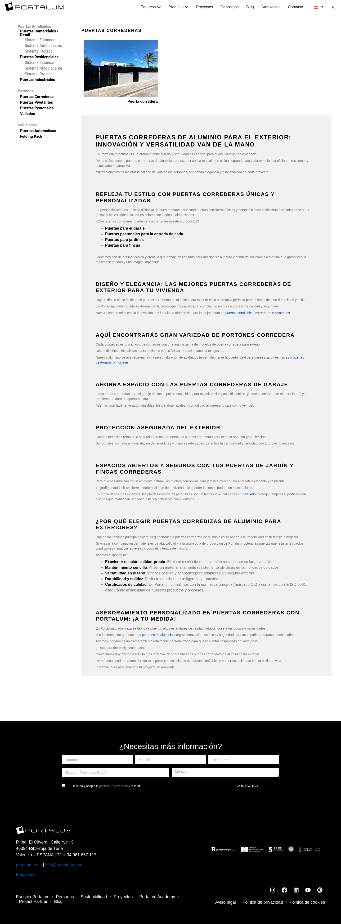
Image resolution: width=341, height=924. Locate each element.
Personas (65, 896)
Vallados (27, 114)
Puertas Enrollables (34, 27)
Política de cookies (307, 902)
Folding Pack (31, 136)
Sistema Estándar (39, 40)
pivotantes (282, 313)
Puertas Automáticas (38, 131)
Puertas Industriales (37, 80)
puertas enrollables (239, 313)
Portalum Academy (157, 896)
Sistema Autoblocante (43, 46)
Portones (25, 91)
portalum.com (29, 864)
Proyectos (123, 896)
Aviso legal (225, 902)
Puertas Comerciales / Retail (39, 33)
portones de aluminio (157, 635)
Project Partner (33, 901)
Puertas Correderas (37, 97)
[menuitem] (319, 7)
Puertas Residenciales (39, 57)
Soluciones (27, 125)
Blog (58, 901)
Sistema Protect (38, 51)
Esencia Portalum (32, 896)
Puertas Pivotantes (36, 102)
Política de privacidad (262, 902)
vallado (250, 494)
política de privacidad (113, 786)
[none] (319, 7)
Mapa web (26, 874)
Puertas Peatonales (37, 108)
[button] (333, 7)
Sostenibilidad (94, 896)
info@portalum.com (63, 864)
